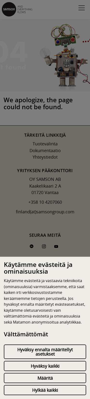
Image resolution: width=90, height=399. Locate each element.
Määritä (45, 378)
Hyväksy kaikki (45, 366)
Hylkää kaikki (45, 390)
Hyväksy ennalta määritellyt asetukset (45, 352)
